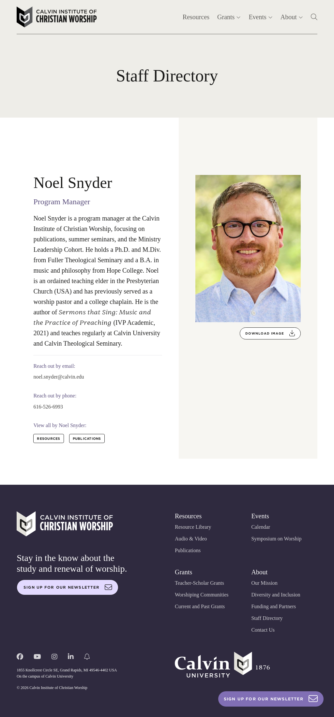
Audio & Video (191, 538)
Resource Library (193, 527)
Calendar (260, 527)
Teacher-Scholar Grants (199, 583)
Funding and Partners (273, 606)
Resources (196, 17)
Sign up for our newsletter (67, 587)
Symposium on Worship (276, 538)
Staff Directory (266, 618)
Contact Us (263, 630)
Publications (188, 550)
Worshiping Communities (202, 594)
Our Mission (264, 583)
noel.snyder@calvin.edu (58, 377)
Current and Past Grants (200, 606)
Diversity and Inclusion (275, 594)
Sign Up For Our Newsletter (271, 699)
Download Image (270, 333)
